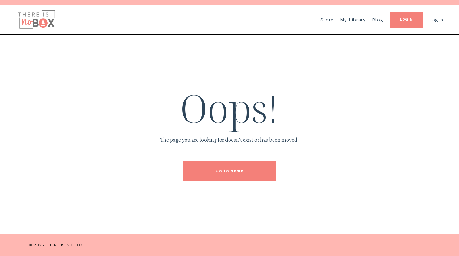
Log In (436, 19)
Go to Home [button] (229, 171)
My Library (353, 19)
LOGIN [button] (406, 19)
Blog (377, 19)
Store (327, 19)
